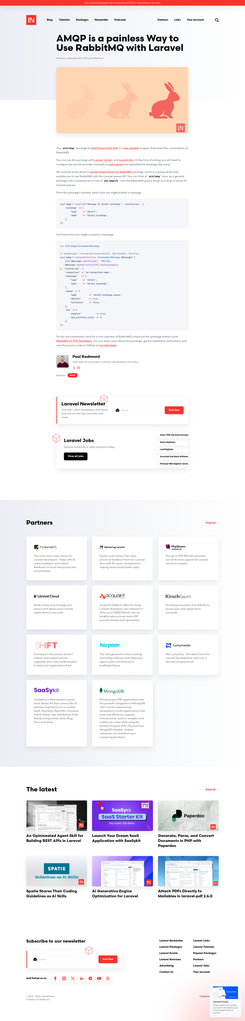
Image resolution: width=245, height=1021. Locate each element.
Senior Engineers (167, 442)
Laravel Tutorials (203, 947)
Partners (163, 20)
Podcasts (120, 20)
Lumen (108, 160)
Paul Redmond (96, 58)
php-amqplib (131, 148)
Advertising (166, 966)
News (72, 375)
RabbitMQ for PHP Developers (74, 341)
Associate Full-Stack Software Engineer (178, 457)
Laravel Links (201, 941)
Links (177, 20)
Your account (201, 972)
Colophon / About (209, 996)
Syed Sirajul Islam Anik (104, 148)
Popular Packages (204, 953)
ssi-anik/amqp (107, 345)
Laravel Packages (170, 947)
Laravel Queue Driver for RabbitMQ (111, 172)
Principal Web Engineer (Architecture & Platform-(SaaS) (186, 464)
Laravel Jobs (201, 966)
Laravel (98, 160)
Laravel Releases (170, 959)
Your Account (195, 20)
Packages (82, 20)
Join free (174, 410)
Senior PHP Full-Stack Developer (175, 435)
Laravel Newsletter (171, 941)
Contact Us (166, 972)
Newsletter (101, 20)
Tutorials (64, 20)
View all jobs (76, 456)
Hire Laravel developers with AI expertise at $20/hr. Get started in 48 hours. (122, 2)
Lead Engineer (166, 449)
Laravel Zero (126, 160)
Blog (50, 20)
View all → (212, 523)
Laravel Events (168, 953)
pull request (116, 164)
